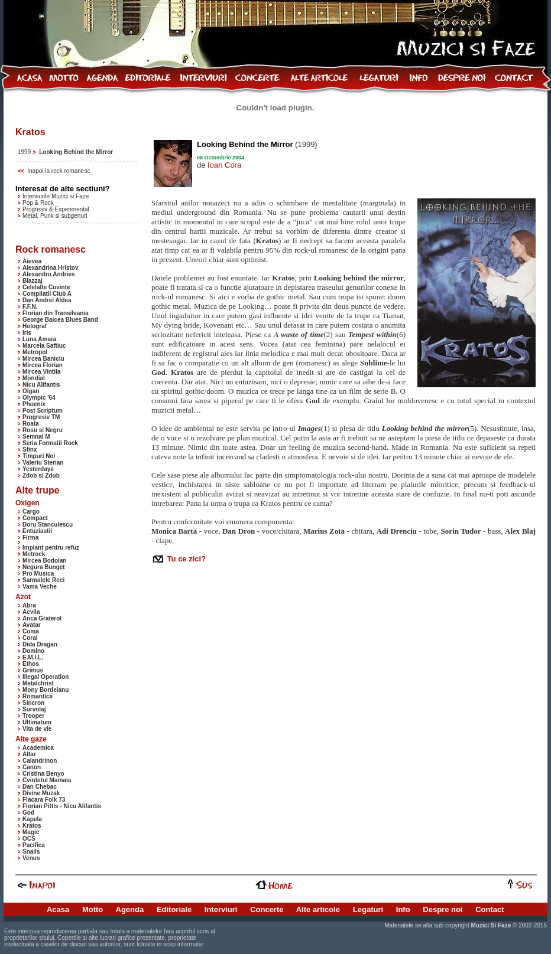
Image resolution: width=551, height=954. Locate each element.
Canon (31, 767)
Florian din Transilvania (55, 313)
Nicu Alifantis (41, 384)
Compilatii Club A (47, 293)
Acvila (31, 612)
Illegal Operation (45, 677)
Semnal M (36, 436)
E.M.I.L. (32, 657)
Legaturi (368, 909)
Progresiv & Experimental (55, 209)
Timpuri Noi (38, 456)
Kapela (32, 819)
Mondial (33, 378)
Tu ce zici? (185, 558)
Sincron (33, 703)
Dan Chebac (39, 786)
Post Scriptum (42, 410)
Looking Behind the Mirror (76, 152)
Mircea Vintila (41, 371)
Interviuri (221, 909)
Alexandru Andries (48, 274)
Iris (26, 332)
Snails (31, 851)
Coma (30, 631)
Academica (38, 747)
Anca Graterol (41, 618)
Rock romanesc (50, 249)
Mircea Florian (42, 365)
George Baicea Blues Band (60, 319)
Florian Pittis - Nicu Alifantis (61, 806)
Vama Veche (39, 586)
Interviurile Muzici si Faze (55, 196)
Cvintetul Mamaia (46, 780)
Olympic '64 (39, 397)
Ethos (30, 664)
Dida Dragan (39, 644)
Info (403, 909)
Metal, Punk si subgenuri (54, 216)
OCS (28, 838)
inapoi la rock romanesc (59, 171)
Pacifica (33, 845)
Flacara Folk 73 (43, 799)
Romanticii (37, 696)
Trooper (33, 716)
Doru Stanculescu (47, 524)
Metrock (33, 554)
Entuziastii (37, 531)
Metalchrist (38, 683)
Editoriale (174, 909)
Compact (35, 518)
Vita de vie (36, 729)
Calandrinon (39, 760)
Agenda (130, 909)
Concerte (266, 909)
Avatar (31, 625)
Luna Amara (39, 339)
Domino (33, 651)
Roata (30, 423)
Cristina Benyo (43, 773)
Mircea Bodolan (44, 560)
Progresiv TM (41, 417)
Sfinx (29, 449)
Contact (489, 909)
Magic (30, 832)
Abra (29, 605)
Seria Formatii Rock (50, 443)
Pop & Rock (38, 203)
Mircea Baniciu (43, 358)
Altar (29, 754)
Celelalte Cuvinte (46, 287)
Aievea (31, 261)
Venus (31, 858)
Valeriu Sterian (42, 462)
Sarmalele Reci (43, 580)
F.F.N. (30, 306)
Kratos (31, 825)
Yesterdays (38, 469)
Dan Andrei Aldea (47, 300)
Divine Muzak (41, 793)
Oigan (30, 391)
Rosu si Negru (42, 430)
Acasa (58, 909)
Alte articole (318, 909)
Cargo (31, 511)
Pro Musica (38, 573)
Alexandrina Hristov (50, 267)
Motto (92, 909)
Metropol (34, 352)
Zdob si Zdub (41, 475)
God (28, 812)
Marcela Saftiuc (44, 345)
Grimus (32, 670)
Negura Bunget (43, 567)
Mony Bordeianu (45, 690)
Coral (30, 638)
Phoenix (34, 404)
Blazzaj (32, 280)
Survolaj (34, 709)
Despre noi (442, 909)
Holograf (34, 326)
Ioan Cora (224, 165)
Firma (30, 537)
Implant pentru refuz (50, 547)
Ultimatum (36, 722)
